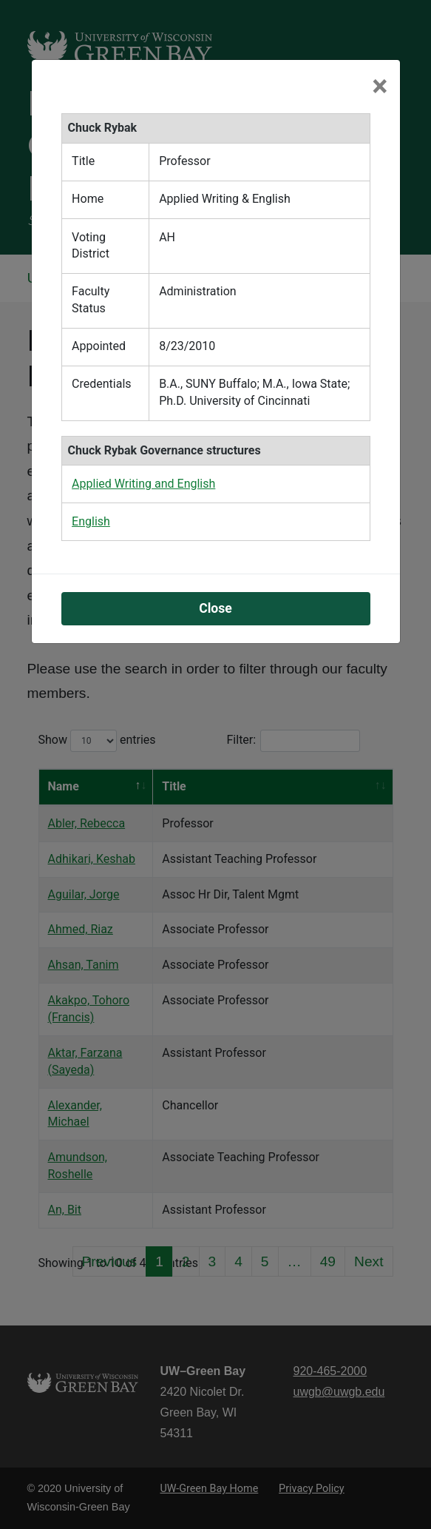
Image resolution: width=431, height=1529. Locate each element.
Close (215, 500)
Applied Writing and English (143, 376)
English (91, 413)
